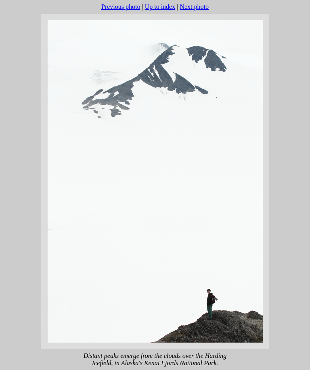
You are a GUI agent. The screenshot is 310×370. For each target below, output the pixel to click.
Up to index (160, 6)
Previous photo (120, 6)
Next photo (194, 6)
